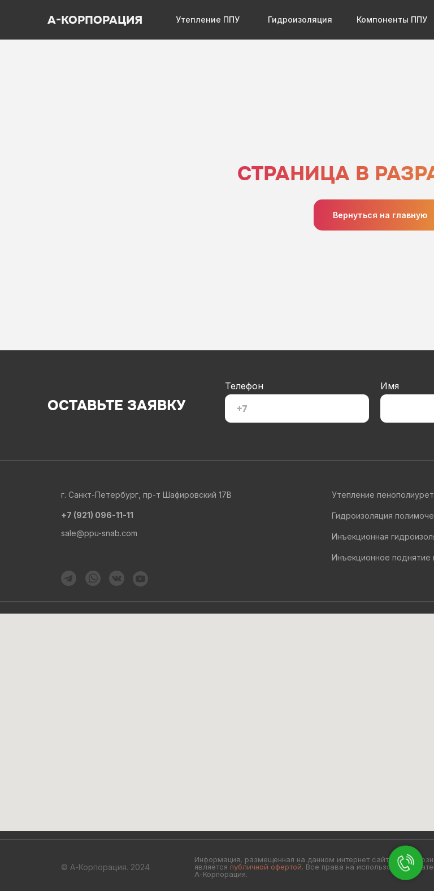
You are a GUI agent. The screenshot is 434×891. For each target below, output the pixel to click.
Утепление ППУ (208, 19)
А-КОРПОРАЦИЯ (94, 20)
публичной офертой (266, 866)
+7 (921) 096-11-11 (97, 515)
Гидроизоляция (300, 19)
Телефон (244, 386)
